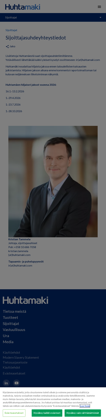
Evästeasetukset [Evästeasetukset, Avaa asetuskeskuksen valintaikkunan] (14, 412)
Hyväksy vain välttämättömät (82, 412)
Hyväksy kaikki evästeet (47, 412)
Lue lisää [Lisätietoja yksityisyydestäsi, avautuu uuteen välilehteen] (85, 406)
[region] (53, 403)
